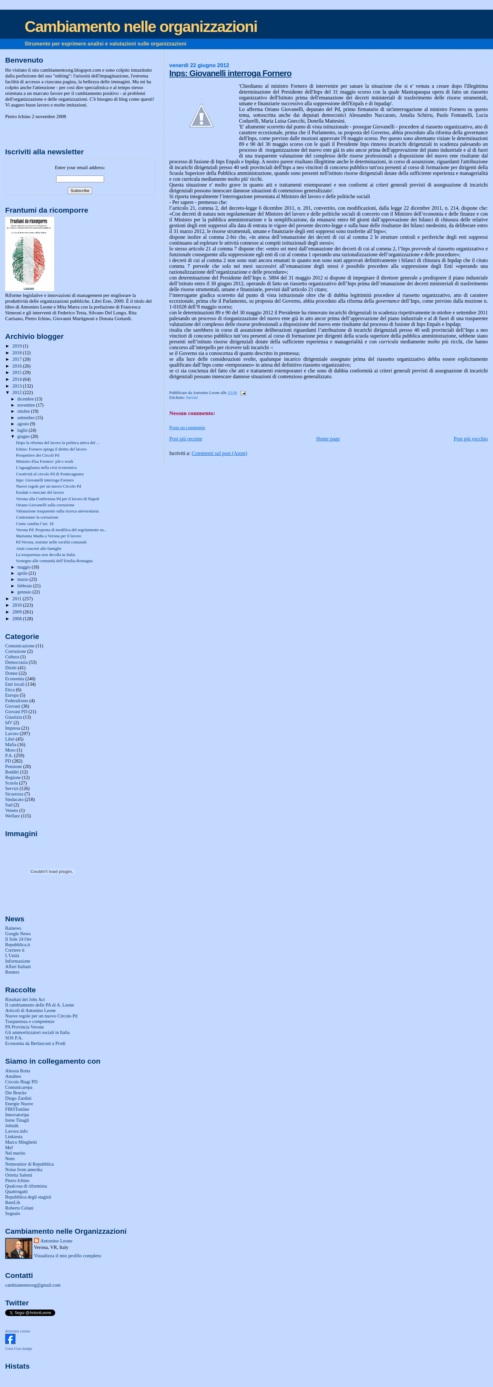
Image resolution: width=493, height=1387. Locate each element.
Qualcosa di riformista (26, 1186)
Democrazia (16, 662)
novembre (26, 405)
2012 (17, 392)
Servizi (192, 397)
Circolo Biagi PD (21, 1081)
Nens (10, 1158)
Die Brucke (15, 1092)
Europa (12, 695)
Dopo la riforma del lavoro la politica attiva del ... (57, 442)
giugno (24, 436)
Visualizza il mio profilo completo (67, 1255)
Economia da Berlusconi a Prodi (35, 1043)
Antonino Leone (56, 1240)
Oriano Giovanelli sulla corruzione (45, 504)
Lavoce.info (16, 1131)
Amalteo (13, 1076)
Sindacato (14, 799)
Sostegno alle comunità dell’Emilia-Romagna (54, 560)
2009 (17, 611)
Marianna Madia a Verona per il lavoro (48, 535)
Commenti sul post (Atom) (219, 453)
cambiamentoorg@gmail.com (32, 1285)
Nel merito (15, 1153)
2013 (17, 386)
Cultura (12, 656)
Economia (14, 678)
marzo (23, 579)
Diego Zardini (18, 1098)
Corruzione (15, 651)
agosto (23, 423)
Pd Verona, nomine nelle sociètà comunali (51, 542)
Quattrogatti (16, 1191)
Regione (13, 777)
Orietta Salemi (18, 1175)
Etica (10, 689)
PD (8, 761)
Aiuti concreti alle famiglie (38, 548)
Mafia (10, 744)
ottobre (24, 411)
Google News (18, 933)
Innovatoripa (17, 1114)
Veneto (11, 810)
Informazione (17, 961)
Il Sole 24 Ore (18, 939)
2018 (17, 352)
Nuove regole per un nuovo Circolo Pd (48, 486)
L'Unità (12, 955)
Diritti (10, 667)
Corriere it (15, 950)
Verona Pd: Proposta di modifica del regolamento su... (61, 529)
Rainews (13, 928)
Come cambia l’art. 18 (34, 523)
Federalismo (16, 700)
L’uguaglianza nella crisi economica (46, 467)
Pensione (13, 766)
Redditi (12, 771)
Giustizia (13, 717)
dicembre (26, 399)
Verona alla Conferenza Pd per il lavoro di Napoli (57, 498)
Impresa (12, 728)
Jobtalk (12, 1125)
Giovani (12, 706)
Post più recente (185, 438)
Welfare (12, 815)
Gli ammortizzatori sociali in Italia (37, 1032)
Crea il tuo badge (18, 1349)
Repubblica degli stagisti (28, 1197)
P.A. (9, 755)
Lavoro (12, 733)
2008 (17, 618)
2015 (17, 372)
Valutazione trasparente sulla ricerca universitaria (57, 511)
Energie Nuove (19, 1103)
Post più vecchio (471, 438)
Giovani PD (16, 711)
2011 (17, 598)
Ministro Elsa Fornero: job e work (44, 461)
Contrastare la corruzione (37, 517)
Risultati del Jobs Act (25, 999)
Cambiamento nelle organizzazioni (141, 26)
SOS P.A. (14, 1037)
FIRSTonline (17, 1109)
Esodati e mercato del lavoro (40, 492)
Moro (10, 750)
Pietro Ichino (17, 1180)
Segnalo (12, 1213)
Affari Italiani (18, 966)
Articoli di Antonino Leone (30, 1010)
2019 (17, 346)
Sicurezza (14, 793)
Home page (328, 438)
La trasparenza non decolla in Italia (45, 554)
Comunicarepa (18, 1087)
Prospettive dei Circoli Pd (37, 455)
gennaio (25, 592)
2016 (17, 366)
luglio (23, 430)
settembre (26, 417)
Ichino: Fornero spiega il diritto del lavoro (51, 449)
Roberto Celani (19, 1207)
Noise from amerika (23, 1169)
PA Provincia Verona (24, 1026)
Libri (10, 739)
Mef (9, 1147)
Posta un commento (187, 427)
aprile (23, 573)
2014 (17, 379)
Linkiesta (14, 1136)
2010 (17, 605)
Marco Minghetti (21, 1142)
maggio (24, 567)
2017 (17, 359)
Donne (11, 673)
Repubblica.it (17, 944)
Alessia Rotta (17, 1070)
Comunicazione (20, 645)
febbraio (25, 585)
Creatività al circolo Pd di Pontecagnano (50, 473)
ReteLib (12, 1202)
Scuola (11, 782)
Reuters (12, 972)
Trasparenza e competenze (30, 1021)
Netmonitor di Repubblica (29, 1164)
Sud (8, 804)
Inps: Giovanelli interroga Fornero (230, 73)
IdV (8, 722)
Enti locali (15, 684)
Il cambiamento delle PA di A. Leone (39, 1004)
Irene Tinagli (17, 1120)
